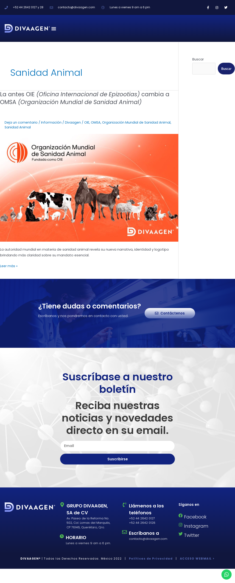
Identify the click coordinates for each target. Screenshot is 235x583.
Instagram (196, 526)
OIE (87, 122)
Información (52, 122)
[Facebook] (181, 515)
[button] (53, 28)
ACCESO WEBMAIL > (197, 558)
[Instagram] (181, 525)
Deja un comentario (21, 122)
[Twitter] (181, 534)
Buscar (198, 59)
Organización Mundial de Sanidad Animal (137, 122)
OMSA (97, 122)
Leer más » (9, 265)
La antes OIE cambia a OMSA (88, 98)
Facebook (195, 517)
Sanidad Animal (18, 127)
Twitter (191, 535)
